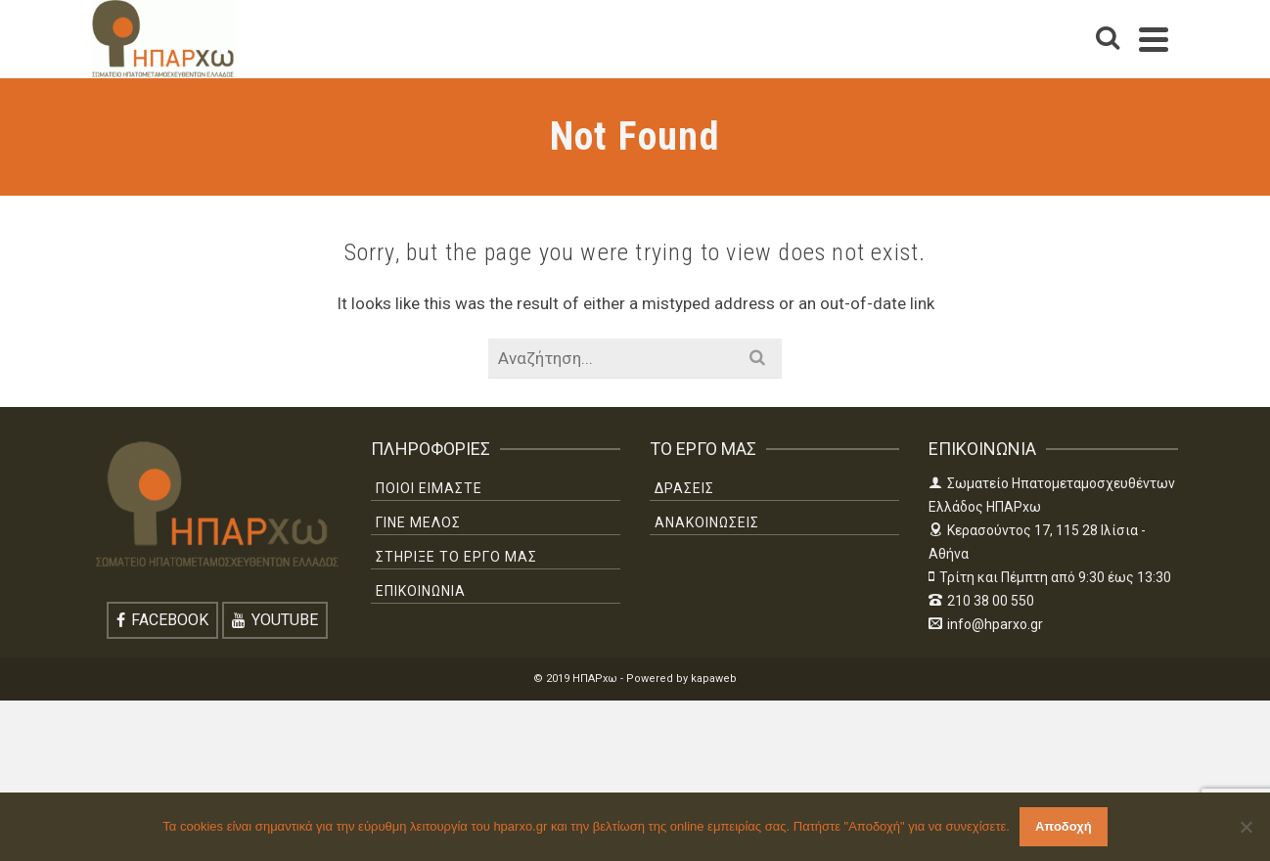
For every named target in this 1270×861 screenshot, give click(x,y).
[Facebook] (162, 620)
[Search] (1107, 39)
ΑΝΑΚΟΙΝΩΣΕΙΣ (707, 522)
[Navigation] (1153, 39)
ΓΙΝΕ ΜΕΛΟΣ (418, 522)
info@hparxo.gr (986, 624)
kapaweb (714, 678)
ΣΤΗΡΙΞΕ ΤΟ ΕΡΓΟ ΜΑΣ (456, 557)
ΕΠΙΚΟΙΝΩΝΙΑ (421, 591)
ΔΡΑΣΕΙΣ (684, 488)
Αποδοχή (1063, 826)
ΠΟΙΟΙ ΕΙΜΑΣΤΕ (429, 488)
